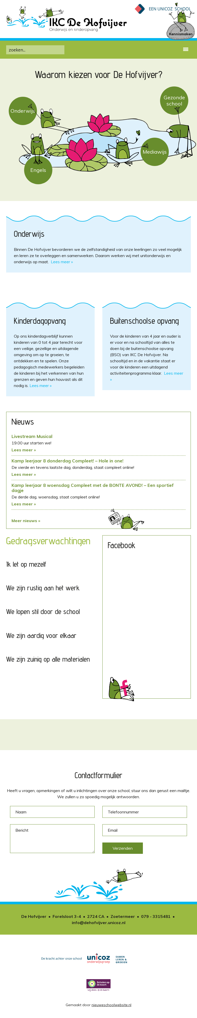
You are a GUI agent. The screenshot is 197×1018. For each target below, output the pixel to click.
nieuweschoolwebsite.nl (111, 1005)
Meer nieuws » (26, 520)
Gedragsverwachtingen (48, 540)
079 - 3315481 (156, 916)
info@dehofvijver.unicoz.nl (98, 922)
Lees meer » (62, 261)
